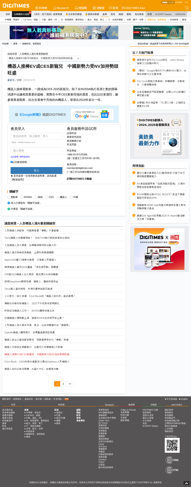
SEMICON (180, 14)
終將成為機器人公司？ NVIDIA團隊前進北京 (29, 310)
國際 (58, 420)
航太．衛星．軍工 (96, 19)
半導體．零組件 (12, 19)
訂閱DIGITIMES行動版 (175, 423)
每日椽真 (139, 14)
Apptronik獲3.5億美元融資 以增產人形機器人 (30, 259)
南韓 (40, 197)
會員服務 (169, 415)
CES (51, 197)
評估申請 (178, 2)
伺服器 (101, 451)
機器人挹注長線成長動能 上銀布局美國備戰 (29, 252)
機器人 (63, 197)
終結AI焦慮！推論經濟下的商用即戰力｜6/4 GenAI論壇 (163, 43)
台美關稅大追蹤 (22, 13)
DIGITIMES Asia (133, 8)
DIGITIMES (176, 405)
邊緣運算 (102, 415)
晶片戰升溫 (7, 410)
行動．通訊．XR (49, 19)
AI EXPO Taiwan (163, 14)
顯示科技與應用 (105, 467)
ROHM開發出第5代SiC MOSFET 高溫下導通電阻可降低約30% (161, 196)
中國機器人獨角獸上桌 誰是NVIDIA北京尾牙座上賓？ (34, 318)
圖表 (184, 19)
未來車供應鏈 (74, 14)
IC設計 (101, 462)
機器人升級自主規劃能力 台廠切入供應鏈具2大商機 (33, 347)
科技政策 (174, 19)
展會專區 (80, 420)
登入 (187, 2)
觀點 (129, 14)
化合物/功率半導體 (107, 418)
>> (70, 384)
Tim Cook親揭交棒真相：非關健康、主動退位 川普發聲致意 (161, 82)
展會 (4, 423)
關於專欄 (125, 420)
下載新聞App (171, 436)
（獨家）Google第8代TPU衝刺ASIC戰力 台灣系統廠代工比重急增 (161, 72)
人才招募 (169, 428)
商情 (149, 14)
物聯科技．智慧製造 (156, 19)
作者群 (124, 417)
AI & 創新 (147, 420)
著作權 (39, 399)
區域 (113, 14)
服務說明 (28, 399)
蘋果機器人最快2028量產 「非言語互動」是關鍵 (31, 267)
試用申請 (71, 133)
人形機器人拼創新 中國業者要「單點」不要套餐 (31, 230)
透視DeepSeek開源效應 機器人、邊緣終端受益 (31, 281)
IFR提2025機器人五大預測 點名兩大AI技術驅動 (31, 274)
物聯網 (101, 436)
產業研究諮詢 (74, 137)
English (184, 399)
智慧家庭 (102, 433)
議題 (121, 14)
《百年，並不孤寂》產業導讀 (47, 14)
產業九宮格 (7, 418)
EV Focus (103, 423)
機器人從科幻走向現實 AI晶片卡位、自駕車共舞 (31, 369)
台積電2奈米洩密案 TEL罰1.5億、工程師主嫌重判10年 (161, 104)
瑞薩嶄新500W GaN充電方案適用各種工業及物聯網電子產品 (161, 206)
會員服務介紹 (74, 141)
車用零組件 (103, 410)
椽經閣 (81, 8)
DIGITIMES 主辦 (150, 410)
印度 (58, 415)
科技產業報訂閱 (172, 420)
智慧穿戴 (102, 457)
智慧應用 (147, 412)
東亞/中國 (60, 418)
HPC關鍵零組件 (105, 412)
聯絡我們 (169, 431)
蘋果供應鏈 (92, 14)
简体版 (171, 2)
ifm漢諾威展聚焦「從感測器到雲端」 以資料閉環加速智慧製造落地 (161, 185)
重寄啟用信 (25, 157)
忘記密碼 (14, 157)
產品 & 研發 (148, 418)
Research (61, 8)
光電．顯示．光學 (135, 19)
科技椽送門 (7, 420)
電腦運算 (102, 449)
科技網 (41, 8)
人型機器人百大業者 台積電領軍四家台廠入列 (30, 245)
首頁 (8, 14)
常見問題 (71, 144)
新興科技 (102, 425)
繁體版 (165, 2)
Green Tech (103, 420)
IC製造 (101, 464)
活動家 (98, 8)
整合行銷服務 (171, 426)
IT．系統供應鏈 (115, 19)
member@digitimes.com (80, 168)
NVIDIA (28, 197)
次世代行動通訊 (105, 441)
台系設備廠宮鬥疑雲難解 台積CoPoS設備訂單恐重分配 (161, 93)
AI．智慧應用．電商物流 (72, 19)
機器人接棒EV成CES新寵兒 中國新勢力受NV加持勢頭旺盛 (37, 354)
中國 (75, 197)
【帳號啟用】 (18, 179)
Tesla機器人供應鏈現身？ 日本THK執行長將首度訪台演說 (37, 237)
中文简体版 (172, 399)
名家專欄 (125, 412)
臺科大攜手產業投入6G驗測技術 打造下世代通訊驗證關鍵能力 (161, 174)
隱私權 (47, 399)
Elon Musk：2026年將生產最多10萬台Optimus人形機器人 (36, 361)
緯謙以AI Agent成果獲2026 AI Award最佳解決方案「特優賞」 (161, 217)
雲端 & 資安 (148, 415)
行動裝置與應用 (105, 454)
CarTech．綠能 (30, 19)
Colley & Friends (128, 410)
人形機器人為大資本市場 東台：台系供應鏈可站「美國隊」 (37, 325)
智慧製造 (102, 431)
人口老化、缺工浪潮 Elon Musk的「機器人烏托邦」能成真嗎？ (40, 296)
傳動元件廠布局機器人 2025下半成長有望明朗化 (31, 303)
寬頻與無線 (103, 439)
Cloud (101, 444)
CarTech (102, 459)
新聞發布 (17, 399)
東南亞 (59, 412)
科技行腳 (125, 415)
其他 (145, 423)
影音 (113, 8)
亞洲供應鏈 (103, 428)
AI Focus (102, 446)
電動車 (14, 197)
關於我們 (6, 399)
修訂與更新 (7, 428)
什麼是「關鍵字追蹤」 (23, 209)
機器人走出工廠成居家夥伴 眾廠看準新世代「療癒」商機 (36, 339)
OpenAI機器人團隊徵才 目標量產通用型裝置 (29, 332)
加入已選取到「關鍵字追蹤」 (26, 203)
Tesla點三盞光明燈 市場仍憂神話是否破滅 (28, 288)
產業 (105, 14)
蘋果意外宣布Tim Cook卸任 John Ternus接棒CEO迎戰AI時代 (160, 61)
